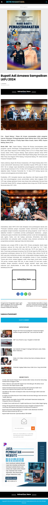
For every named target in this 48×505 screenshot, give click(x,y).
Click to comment (24, 320)
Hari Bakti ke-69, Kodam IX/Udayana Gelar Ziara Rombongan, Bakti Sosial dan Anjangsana (23, 392)
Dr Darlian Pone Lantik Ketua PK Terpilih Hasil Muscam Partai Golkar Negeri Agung (24, 403)
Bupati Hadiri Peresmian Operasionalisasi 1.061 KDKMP (16, 413)
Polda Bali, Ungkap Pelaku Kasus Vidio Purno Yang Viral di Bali (29, 367)
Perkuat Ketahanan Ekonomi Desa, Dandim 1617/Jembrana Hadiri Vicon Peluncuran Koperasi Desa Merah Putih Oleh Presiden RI (22, 388)
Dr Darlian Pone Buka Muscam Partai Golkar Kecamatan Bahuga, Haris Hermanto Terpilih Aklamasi (24, 396)
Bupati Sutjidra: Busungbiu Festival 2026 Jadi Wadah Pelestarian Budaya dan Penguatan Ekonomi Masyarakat (23, 400)
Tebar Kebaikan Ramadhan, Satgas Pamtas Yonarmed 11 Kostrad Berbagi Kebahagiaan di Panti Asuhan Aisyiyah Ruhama (36, 305)
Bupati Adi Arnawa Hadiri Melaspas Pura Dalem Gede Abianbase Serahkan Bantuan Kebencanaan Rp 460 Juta (22, 410)
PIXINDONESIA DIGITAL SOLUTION (33, 501)
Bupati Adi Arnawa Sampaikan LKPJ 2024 (24, 77)
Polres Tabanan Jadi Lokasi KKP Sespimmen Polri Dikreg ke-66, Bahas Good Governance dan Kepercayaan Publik (23, 384)
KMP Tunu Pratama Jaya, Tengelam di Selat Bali (26, 340)
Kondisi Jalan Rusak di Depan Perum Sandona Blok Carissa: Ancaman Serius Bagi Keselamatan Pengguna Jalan (24, 380)
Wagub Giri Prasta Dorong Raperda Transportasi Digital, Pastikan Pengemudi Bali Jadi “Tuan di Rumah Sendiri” (28, 331)
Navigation (24, 7)
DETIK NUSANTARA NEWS (18, 1)
